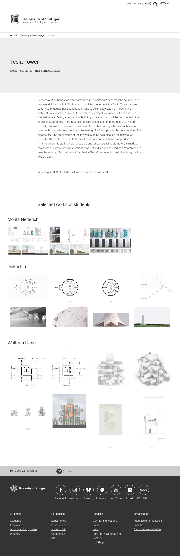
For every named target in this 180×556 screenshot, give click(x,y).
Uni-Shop (98, 540)
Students (15, 518)
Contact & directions (105, 518)
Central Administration (147, 527)
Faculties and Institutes (148, 518)
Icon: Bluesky (88, 487)
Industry (15, 531)
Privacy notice (59, 523)
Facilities (139, 523)
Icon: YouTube (116, 487)
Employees (16, 523)
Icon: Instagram (75, 487)
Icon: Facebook (61, 487)
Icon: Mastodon (102, 487)
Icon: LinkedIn (130, 487)
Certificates (58, 531)
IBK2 (15, 34)
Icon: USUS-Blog (144, 487)
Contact (64, 469)
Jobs (96, 527)
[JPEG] (28, 238)
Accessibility (58, 527)
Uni (136, 3)
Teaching (23, 34)
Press (96, 523)
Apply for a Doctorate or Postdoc (107, 534)
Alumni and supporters (23, 527)
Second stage (36, 34)
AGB (54, 535)
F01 (159, 3)
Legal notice (58, 518)
